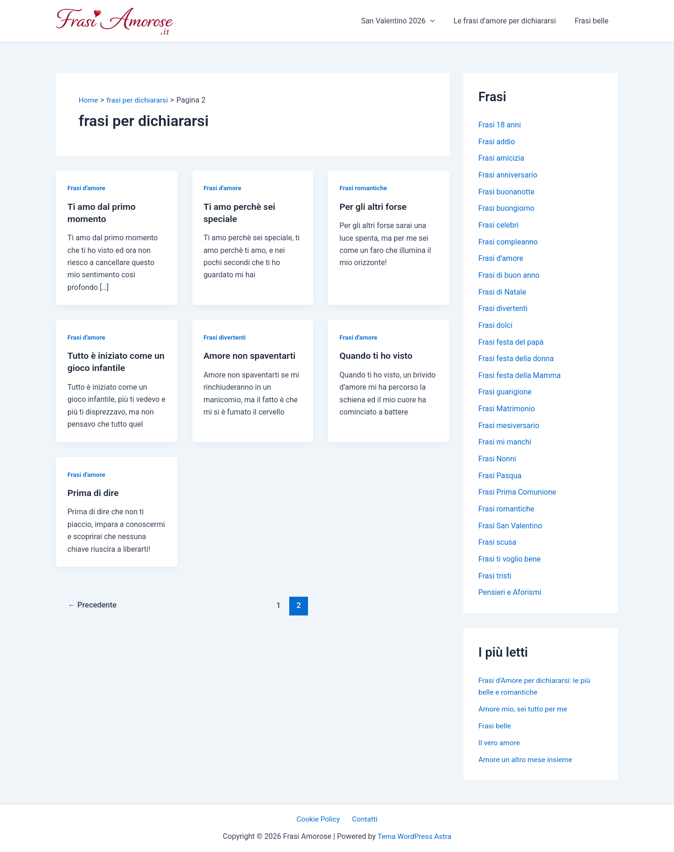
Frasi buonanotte (506, 192)
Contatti (363, 819)
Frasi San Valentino (510, 529)
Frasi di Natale (502, 293)
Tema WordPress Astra (414, 836)
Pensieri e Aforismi (509, 597)
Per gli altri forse (374, 206)
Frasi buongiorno (506, 209)
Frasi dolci (495, 327)
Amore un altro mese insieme (527, 763)
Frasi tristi (495, 580)
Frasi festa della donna (516, 360)
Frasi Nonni (497, 462)
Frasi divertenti (226, 337)
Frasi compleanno (508, 242)
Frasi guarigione (505, 394)
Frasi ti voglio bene (509, 563)
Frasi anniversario (507, 175)
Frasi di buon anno (509, 276)
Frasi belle (593, 20)
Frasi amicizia (501, 158)
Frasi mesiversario (508, 428)
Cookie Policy (320, 819)
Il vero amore (499, 746)
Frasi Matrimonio (506, 411)
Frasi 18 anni (499, 124)
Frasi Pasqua (499, 478)
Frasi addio (496, 141)
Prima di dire (94, 492)
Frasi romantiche (363, 188)
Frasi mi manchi (504, 445)
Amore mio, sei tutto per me (524, 713)
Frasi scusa (497, 546)
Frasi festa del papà (510, 344)
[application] (439, 21)
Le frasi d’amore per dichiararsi (510, 20)
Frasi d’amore (500, 259)
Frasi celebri (498, 226)
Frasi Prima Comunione (517, 495)
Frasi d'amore (87, 188)
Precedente (93, 605)
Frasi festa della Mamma (519, 377)
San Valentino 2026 (407, 21)
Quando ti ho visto (377, 355)
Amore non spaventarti (251, 355)
